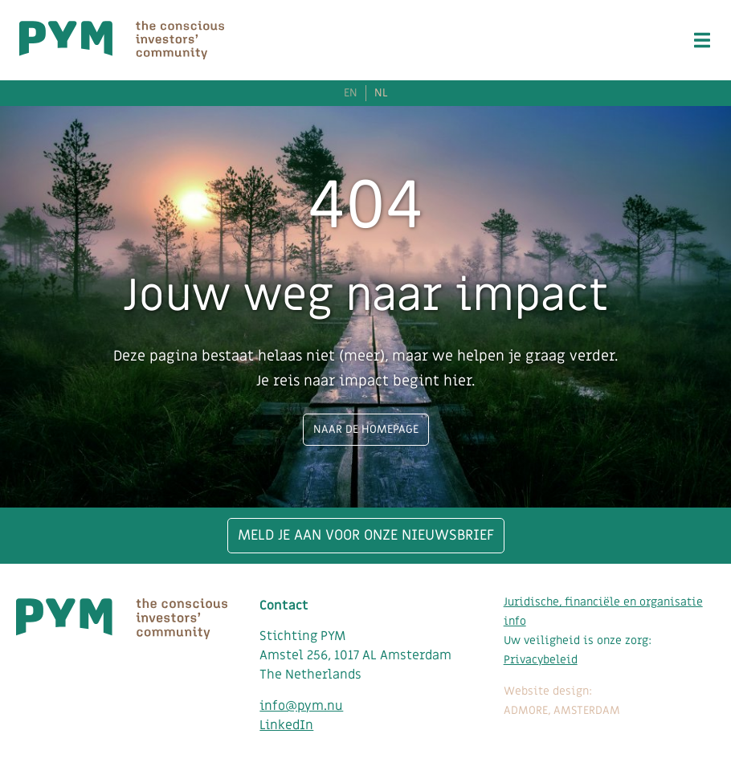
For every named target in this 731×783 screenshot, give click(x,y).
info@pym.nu (301, 706)
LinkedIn (286, 725)
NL (381, 93)
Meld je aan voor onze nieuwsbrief (366, 535)
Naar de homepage (366, 429)
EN (350, 93)
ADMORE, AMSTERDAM (562, 710)
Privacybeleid (541, 659)
